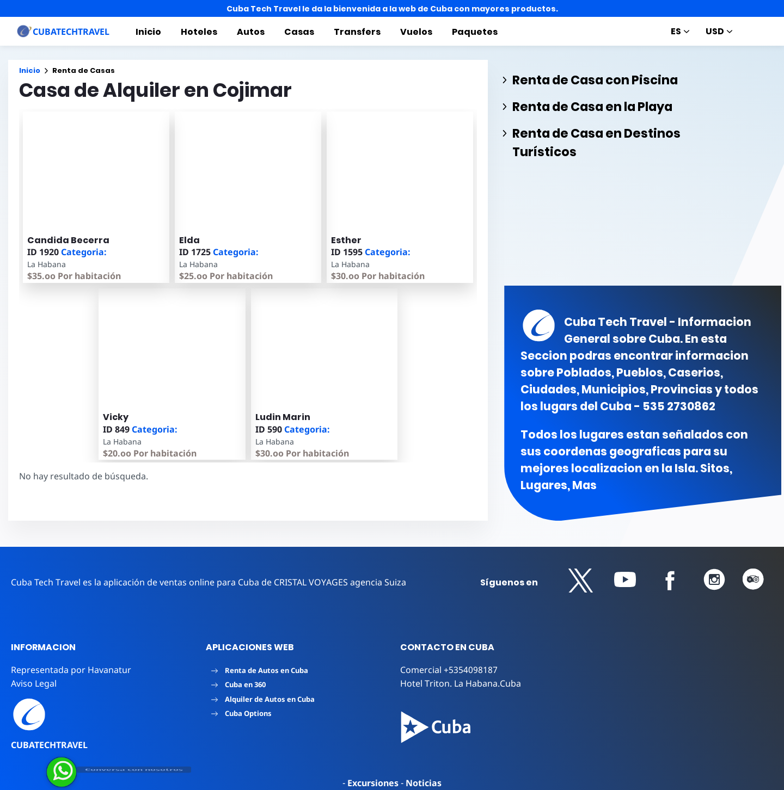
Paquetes (475, 32)
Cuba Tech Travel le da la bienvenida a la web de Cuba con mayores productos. (392, 9)
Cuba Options (241, 713)
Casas (299, 32)
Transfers (357, 32)
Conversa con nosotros (134, 769)
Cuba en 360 (238, 684)
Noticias (424, 783)
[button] (580, 580)
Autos (251, 32)
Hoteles (199, 32)
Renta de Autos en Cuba (259, 670)
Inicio (148, 32)
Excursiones (373, 783)
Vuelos (416, 32)
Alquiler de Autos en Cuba (263, 699)
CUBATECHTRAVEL (49, 745)
